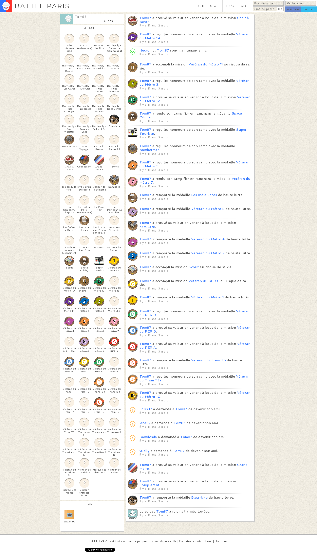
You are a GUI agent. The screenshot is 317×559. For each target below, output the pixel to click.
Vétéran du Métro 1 (207, 297)
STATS (215, 5)
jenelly (144, 423)
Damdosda (148, 437)
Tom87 (81, 17)
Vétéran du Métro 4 (208, 239)
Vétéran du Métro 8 (208, 209)
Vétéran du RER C (204, 281)
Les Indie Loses (204, 195)
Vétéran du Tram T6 (208, 360)
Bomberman (149, 150)
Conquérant (149, 485)
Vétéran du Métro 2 (208, 253)
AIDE (244, 5)
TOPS (230, 5)
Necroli (145, 50)
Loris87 (145, 409)
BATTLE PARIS (42, 6)
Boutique (221, 541)
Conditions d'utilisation (195, 541)
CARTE (200, 5)
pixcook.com (151, 541)
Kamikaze (147, 227)
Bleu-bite (199, 497)
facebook (293, 9)
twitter (309, 9)
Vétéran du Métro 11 (206, 64)
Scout (194, 267)
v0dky (144, 451)
